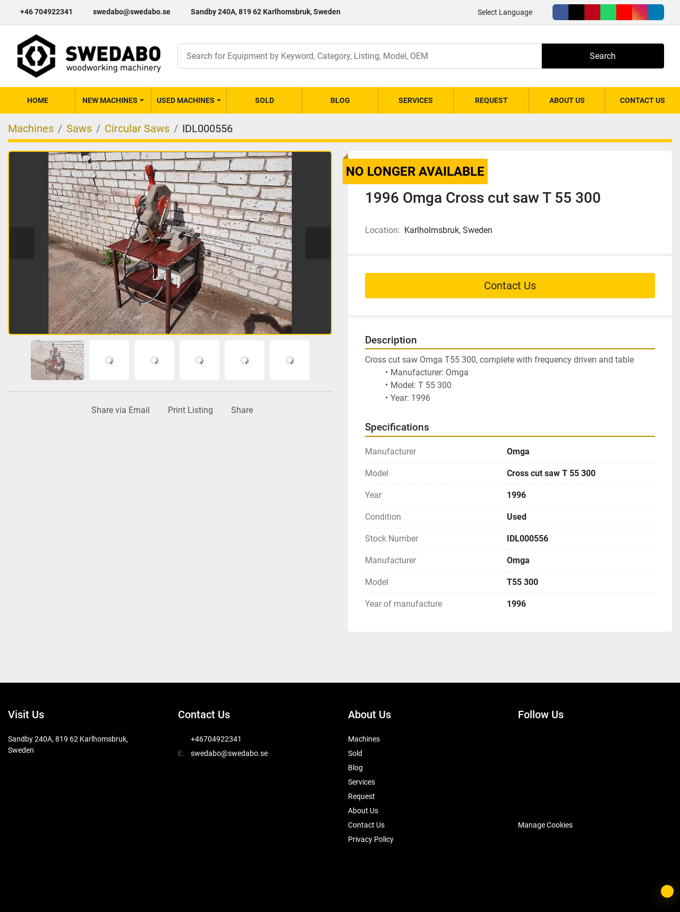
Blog (340, 100)
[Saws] (79, 128)
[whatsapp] (608, 12)
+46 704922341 (46, 11)
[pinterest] (592, 12)
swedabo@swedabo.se (132, 11)
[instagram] (640, 12)
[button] (112, 100)
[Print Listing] (188, 410)
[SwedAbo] (538, 798)
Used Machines (186, 100)
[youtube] (624, 12)
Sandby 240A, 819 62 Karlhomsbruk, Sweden (266, 11)
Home (37, 100)
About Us (567, 100)
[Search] (359, 56)
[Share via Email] (118, 410)
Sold (264, 100)
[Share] (240, 410)
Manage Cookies (545, 825)
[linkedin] (656, 12)
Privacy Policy (371, 839)
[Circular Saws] (137, 128)
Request (491, 100)
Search (603, 56)
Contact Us (642, 100)
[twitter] (576, 12)
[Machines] (31, 128)
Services (415, 100)
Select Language (505, 12)
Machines (364, 739)
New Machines (110, 100)
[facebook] (560, 12)
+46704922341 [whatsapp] (216, 739)
